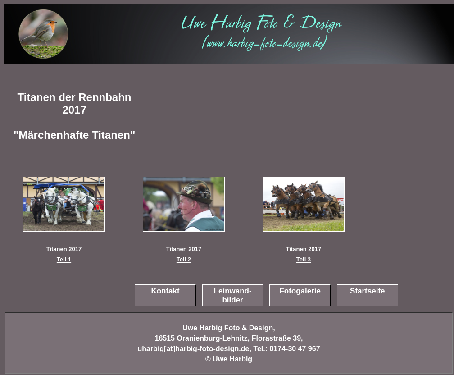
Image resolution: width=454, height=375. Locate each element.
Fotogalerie (300, 291)
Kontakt (165, 291)
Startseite (367, 291)
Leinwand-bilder (233, 295)
